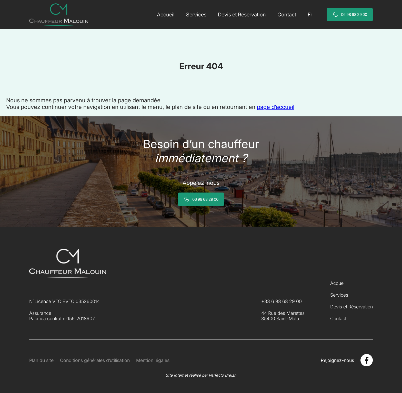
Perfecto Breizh (222, 375)
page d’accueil (275, 107)
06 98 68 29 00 (354, 14)
